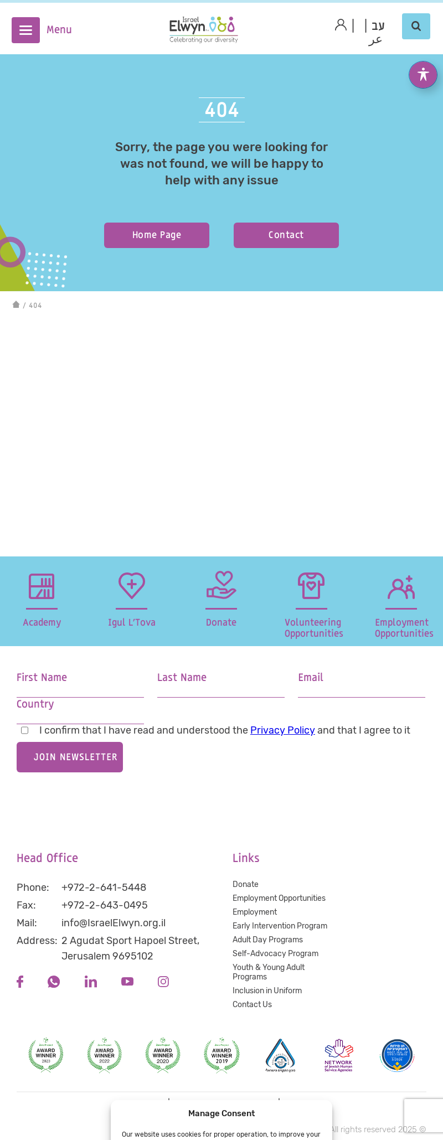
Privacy (150, 1103)
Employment (255, 912)
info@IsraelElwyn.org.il (113, 923)
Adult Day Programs (268, 940)
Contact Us (252, 1004)
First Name (42, 678)
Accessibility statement (224, 1103)
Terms (295, 1103)
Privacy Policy (282, 730)
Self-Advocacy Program (275, 953)
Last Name (182, 678)
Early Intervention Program (280, 926)
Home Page (157, 235)
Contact (286, 235)
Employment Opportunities (279, 898)
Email (310, 678)
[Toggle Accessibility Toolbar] (423, 56)
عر (376, 39)
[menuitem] (378, 26)
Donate (246, 884)
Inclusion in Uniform (267, 990)
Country (35, 704)
